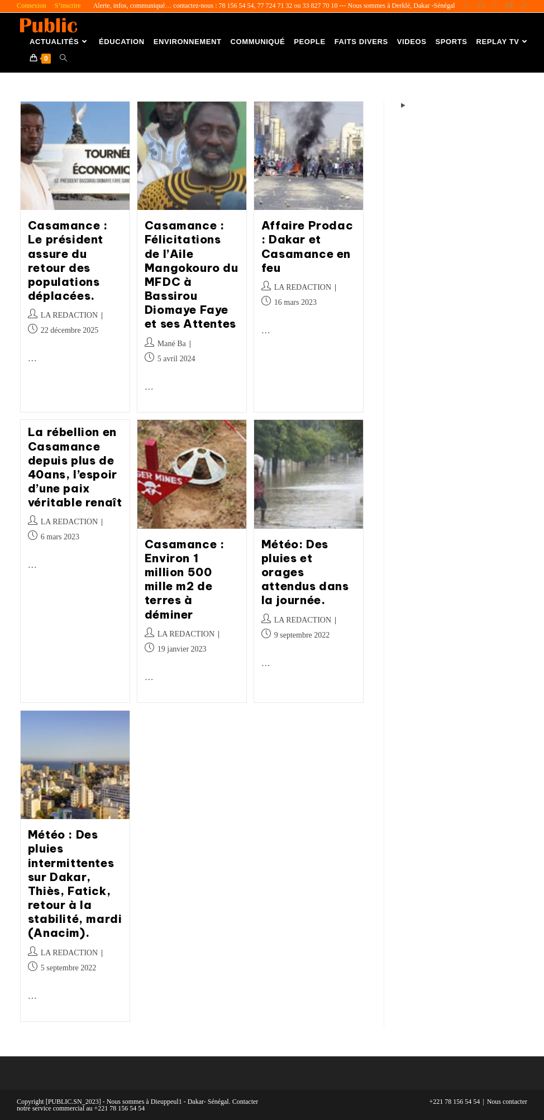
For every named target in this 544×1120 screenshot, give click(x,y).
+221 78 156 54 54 (455, 1101)
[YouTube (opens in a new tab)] (509, 6)
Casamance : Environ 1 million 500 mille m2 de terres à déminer (185, 579)
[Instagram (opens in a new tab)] (495, 6)
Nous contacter (507, 1101)
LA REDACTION (69, 315)
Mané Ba (172, 343)
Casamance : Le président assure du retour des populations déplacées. (68, 260)
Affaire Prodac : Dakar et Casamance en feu (307, 246)
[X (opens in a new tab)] (466, 6)
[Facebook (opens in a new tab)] (481, 6)
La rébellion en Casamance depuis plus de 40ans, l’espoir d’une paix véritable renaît (75, 467)
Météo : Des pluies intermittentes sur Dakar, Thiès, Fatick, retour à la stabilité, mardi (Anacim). (75, 883)
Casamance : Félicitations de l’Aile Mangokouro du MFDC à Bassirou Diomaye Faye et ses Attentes (191, 274)
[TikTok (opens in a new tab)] (522, 6)
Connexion (31, 5)
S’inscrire (68, 5)
